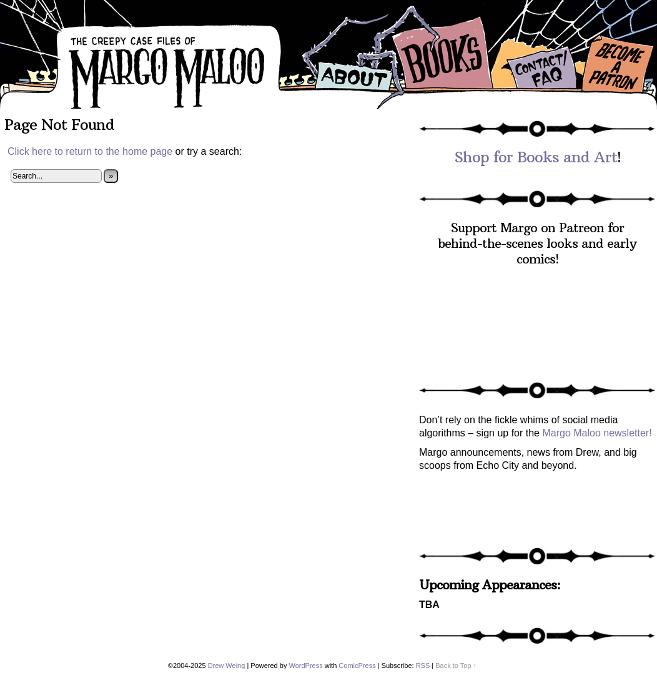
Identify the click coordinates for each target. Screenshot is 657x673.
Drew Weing (226, 665)
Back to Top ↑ (456, 665)
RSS (423, 665)
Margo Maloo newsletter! (596, 433)
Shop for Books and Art (536, 156)
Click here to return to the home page (89, 151)
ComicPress (356, 665)
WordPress (305, 665)
